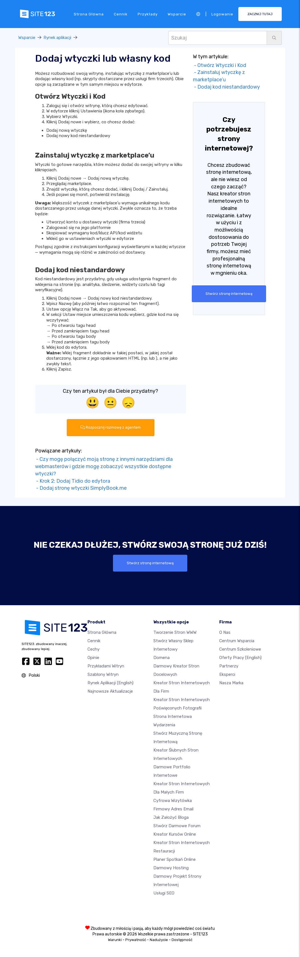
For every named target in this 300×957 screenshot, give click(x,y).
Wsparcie (177, 13)
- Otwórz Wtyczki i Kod (219, 65)
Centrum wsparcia (236, 641)
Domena (161, 657)
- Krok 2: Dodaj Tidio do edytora (72, 481)
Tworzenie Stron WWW (175, 632)
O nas (224, 632)
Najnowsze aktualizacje (110, 691)
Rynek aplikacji (57, 37)
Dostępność (182, 940)
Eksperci (227, 674)
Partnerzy (228, 666)
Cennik (121, 13)
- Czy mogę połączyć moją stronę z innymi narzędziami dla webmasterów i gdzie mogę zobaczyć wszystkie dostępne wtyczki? (104, 466)
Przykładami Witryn (105, 666)
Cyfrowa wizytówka (172, 800)
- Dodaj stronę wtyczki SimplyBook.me (81, 488)
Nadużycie (159, 940)
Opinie (93, 657)
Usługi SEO (163, 893)
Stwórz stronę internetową (228, 294)
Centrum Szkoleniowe (240, 649)
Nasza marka (231, 683)
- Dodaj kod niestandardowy (226, 87)
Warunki (115, 940)
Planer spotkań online (174, 859)
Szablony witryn (103, 674)
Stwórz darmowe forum (176, 826)
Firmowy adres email (173, 809)
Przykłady (148, 13)
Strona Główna (89, 13)
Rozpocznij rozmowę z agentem (110, 427)
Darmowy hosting (171, 868)
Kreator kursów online (174, 834)
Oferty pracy (240, 657)
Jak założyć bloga (171, 817)
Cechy (93, 649)
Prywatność (135, 940)
